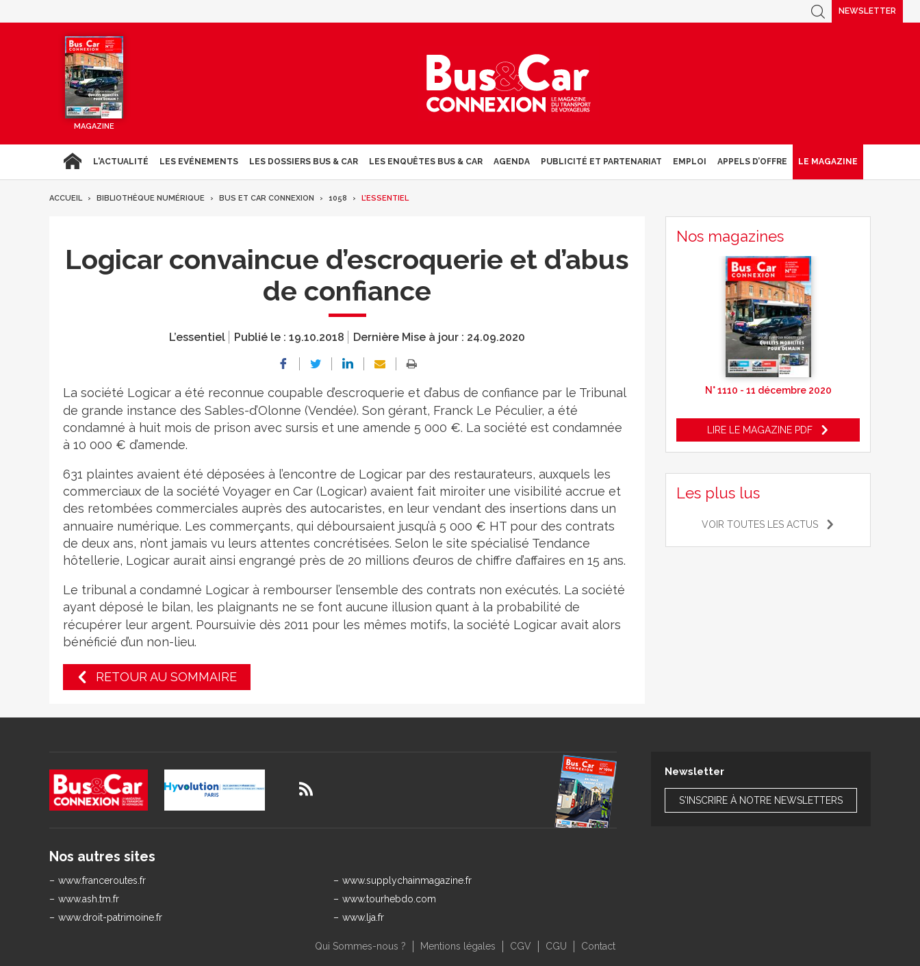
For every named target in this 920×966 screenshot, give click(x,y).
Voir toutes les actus (760, 524)
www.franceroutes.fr (102, 880)
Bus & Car (508, 83)
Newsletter (867, 11)
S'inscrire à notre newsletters (761, 800)
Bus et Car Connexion (266, 198)
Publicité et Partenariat (601, 161)
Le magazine (828, 161)
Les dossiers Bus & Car (303, 161)
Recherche (818, 11)
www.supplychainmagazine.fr (407, 880)
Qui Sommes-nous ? (360, 946)
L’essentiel (385, 198)
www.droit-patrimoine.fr (110, 917)
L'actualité (121, 161)
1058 (338, 198)
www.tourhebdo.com (389, 898)
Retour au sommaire (166, 677)
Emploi (689, 161)
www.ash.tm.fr (88, 898)
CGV (520, 946)
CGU (556, 946)
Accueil (72, 161)
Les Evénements (198, 161)
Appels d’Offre (752, 161)
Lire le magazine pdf (760, 429)
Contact (598, 946)
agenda (512, 161)
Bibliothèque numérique (151, 198)
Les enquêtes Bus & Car (426, 161)
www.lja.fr (363, 917)
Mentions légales (458, 946)
